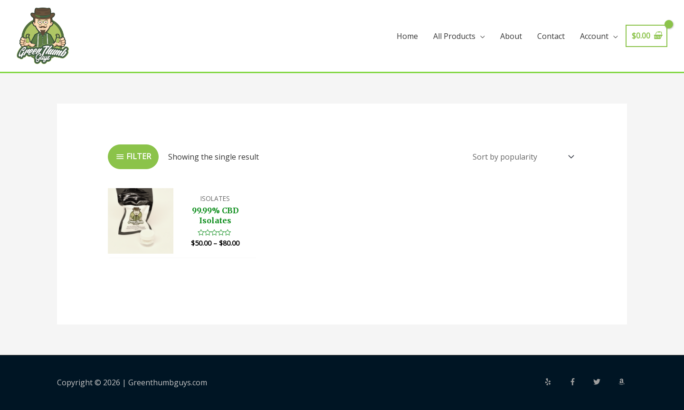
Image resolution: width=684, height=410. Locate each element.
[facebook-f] (580, 381)
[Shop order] (521, 157)
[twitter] (604, 381)
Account (594, 36)
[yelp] (555, 381)
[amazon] (622, 381)
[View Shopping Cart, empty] (646, 36)
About (511, 36)
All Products (454, 36)
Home (407, 36)
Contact (551, 36)
